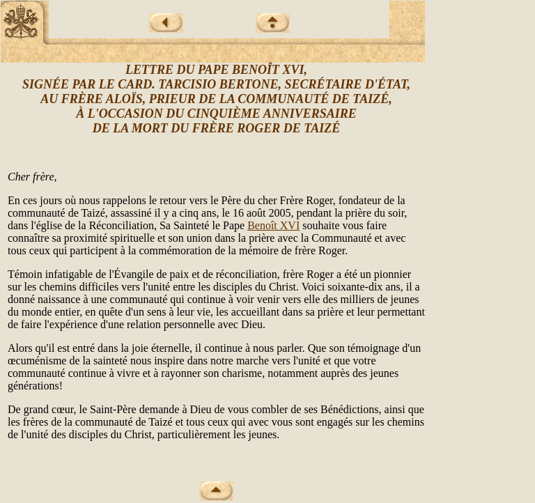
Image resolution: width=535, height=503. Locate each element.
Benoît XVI (273, 225)
